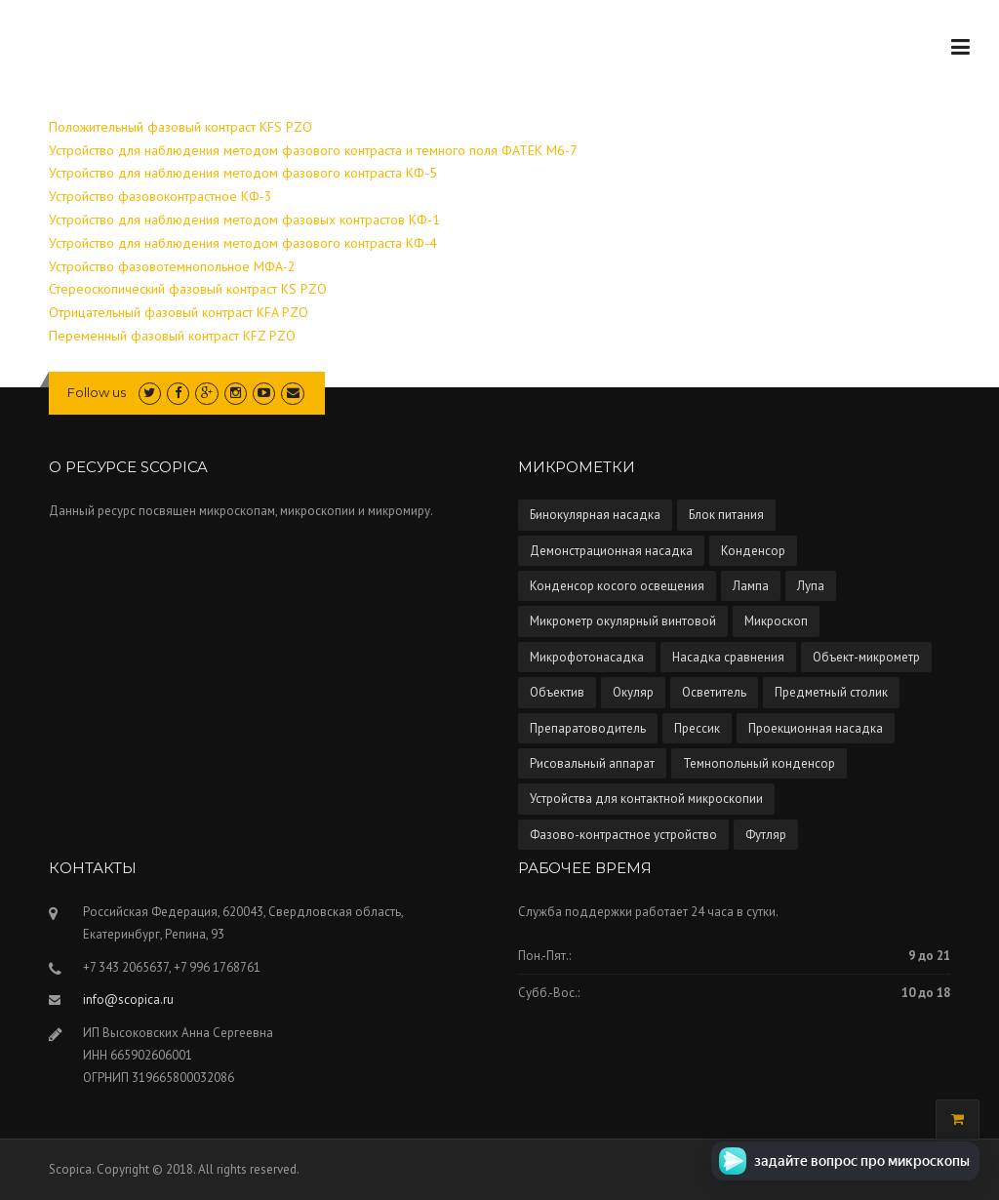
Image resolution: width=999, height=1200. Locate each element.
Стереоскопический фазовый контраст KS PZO (188, 289)
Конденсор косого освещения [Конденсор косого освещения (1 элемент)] (617, 586)
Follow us (96, 392)
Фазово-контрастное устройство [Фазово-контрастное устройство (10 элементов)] (623, 834)
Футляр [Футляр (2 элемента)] (765, 834)
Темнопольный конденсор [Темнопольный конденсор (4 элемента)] (759, 763)
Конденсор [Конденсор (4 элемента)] (753, 550)
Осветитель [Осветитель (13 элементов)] (714, 692)
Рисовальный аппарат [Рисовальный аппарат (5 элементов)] (592, 763)
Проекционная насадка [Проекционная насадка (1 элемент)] (815, 728)
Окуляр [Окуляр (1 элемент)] (633, 692)
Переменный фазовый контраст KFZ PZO (172, 335)
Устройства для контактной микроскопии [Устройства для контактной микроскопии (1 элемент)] (646, 798)
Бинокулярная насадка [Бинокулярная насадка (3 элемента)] (595, 514)
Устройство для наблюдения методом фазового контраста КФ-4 (243, 243)
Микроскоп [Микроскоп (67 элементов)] (776, 621)
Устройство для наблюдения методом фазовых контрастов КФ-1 (244, 219)
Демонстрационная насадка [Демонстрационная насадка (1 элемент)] (611, 550)
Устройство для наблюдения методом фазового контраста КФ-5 (243, 172)
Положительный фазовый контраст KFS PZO (180, 127)
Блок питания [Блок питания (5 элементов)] (726, 514)
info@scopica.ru (128, 999)
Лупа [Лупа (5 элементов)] (810, 586)
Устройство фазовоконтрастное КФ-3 (160, 196)
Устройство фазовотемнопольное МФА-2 (172, 266)
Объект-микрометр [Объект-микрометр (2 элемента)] (866, 657)
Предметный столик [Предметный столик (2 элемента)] (831, 692)
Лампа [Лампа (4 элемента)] (751, 586)
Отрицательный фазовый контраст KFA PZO (178, 312)
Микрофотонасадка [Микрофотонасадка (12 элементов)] (587, 657)
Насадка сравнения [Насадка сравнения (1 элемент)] (728, 657)
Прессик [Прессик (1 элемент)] (697, 728)
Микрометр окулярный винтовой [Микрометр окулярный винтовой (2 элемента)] (623, 621)
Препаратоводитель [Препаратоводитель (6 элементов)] (588, 728)
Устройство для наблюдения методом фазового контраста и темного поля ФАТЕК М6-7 (313, 150)
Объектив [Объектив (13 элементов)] (557, 692)
